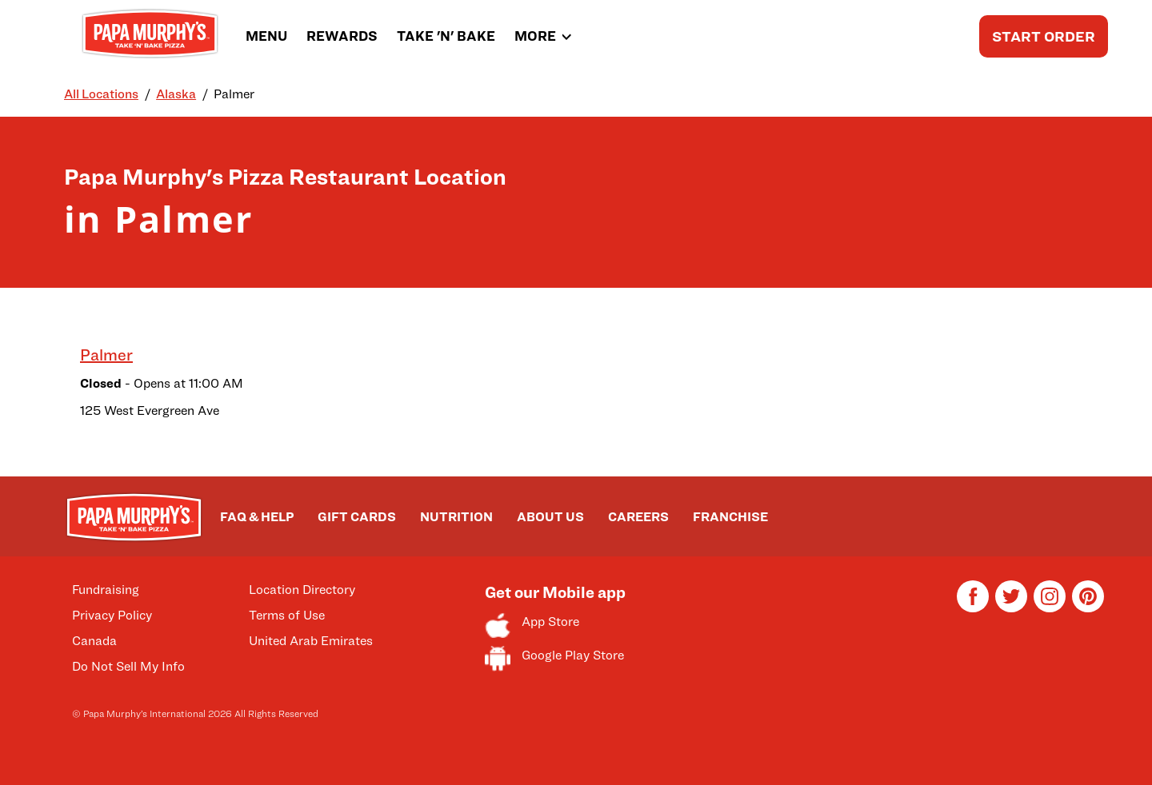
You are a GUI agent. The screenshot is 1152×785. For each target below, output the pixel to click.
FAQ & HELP (257, 516)
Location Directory (302, 589)
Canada (94, 640)
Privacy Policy (112, 615)
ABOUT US (550, 516)
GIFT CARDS (357, 516)
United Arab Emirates (311, 640)
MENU (266, 36)
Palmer (106, 355)
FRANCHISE (730, 516)
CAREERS (638, 516)
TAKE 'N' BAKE (446, 36)
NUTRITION (456, 516)
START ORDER (1043, 36)
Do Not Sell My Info (128, 666)
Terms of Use (287, 615)
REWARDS (342, 36)
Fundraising (105, 589)
